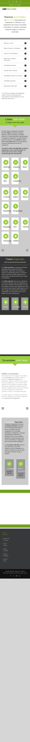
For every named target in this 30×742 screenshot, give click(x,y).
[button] (15, 43)
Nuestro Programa (5, 554)
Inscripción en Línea (5, 539)
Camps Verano (5, 544)
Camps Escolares (5, 549)
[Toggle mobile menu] (27, 9)
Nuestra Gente (5, 560)
